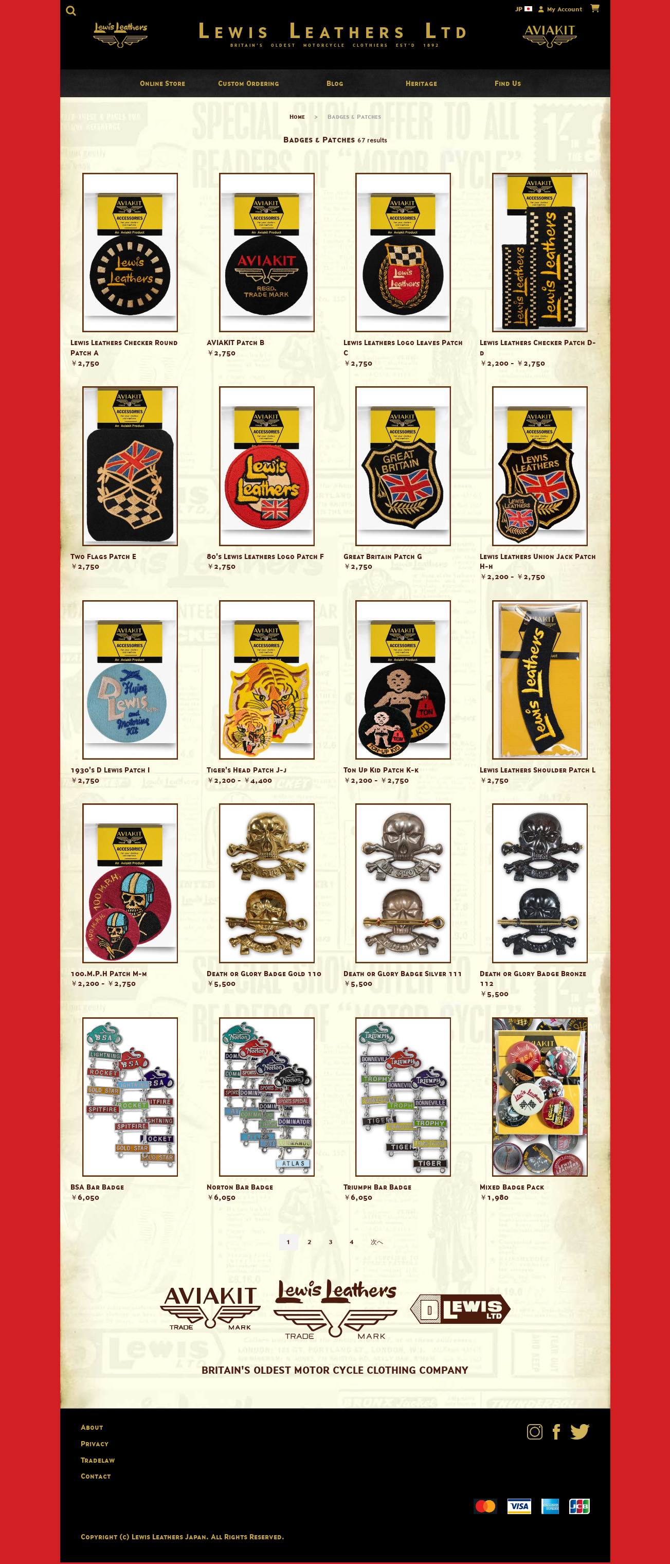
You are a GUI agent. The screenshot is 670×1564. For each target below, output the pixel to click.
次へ (377, 1244)
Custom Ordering (248, 85)
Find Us (508, 85)
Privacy (94, 1445)
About (92, 1429)
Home (297, 118)
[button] (71, 10)
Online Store (162, 85)
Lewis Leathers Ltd (335, 31)
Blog (335, 85)
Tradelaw (98, 1462)
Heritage (421, 85)
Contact (96, 1478)
